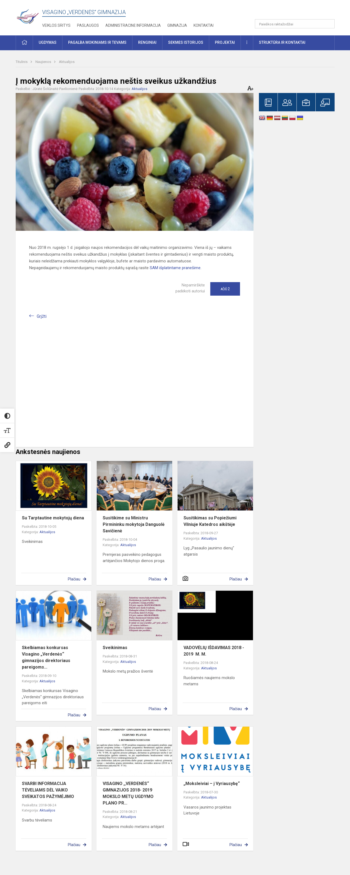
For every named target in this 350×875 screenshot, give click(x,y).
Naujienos (43, 62)
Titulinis (22, 62)
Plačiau (74, 579)
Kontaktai (204, 25)
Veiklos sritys (56, 25)
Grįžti (41, 316)
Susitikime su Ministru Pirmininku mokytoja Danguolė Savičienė (134, 524)
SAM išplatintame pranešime (175, 267)
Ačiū (225, 289)
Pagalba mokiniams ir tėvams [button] (97, 42)
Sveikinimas (115, 647)
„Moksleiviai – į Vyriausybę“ (212, 783)
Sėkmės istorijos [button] (185, 42)
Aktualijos (67, 62)
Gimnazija (177, 25)
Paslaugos (88, 25)
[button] (297, 11)
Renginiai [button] (147, 42)
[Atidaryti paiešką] (329, 24)
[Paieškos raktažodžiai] (295, 23)
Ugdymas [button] (47, 42)
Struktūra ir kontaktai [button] (282, 42)
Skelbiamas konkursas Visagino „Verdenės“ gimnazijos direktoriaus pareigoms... (46, 657)
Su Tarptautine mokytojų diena (53, 517)
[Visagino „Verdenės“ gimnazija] (29, 14)
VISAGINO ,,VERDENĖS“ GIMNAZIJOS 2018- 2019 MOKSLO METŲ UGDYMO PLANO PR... (128, 793)
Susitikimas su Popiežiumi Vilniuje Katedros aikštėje (210, 521)
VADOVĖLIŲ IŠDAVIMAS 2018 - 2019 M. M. (214, 651)
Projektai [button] (225, 42)
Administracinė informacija (133, 25)
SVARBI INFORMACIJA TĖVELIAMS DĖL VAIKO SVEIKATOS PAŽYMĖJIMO (48, 790)
